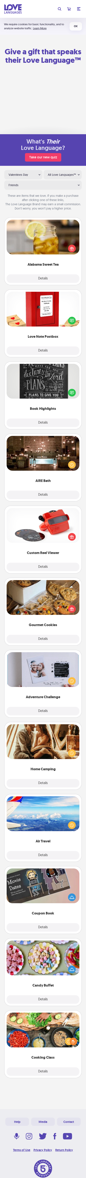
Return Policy (64, 1150)
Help (17, 1122)
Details (43, 278)
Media (43, 1122)
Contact (68, 1122)
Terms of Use (21, 1150)
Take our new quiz (43, 157)
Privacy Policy (43, 1150)
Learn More (40, 28)
